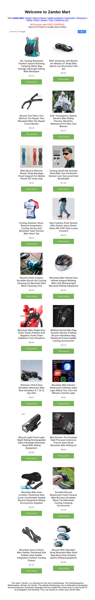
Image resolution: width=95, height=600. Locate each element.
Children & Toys (62, 20)
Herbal (29, 20)
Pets (51, 20)
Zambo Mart (18, 18)
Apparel (28, 18)
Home (36, 20)
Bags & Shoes (39, 18)
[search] (42, 32)
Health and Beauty (56, 18)
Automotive (70, 18)
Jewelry (44, 20)
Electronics (81, 18)
